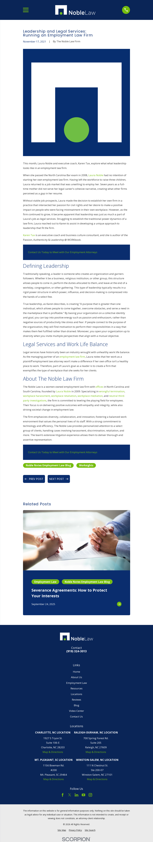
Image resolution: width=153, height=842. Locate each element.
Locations (76, 694)
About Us (76, 677)
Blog (76, 705)
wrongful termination (111, 391)
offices (99, 386)
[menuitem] (62, 830)
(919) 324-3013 (76, 651)
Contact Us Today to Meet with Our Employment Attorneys (62, 252)
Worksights (86, 465)
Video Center (76, 711)
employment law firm (72, 356)
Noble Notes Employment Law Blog (48, 465)
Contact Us (76, 716)
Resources (76, 688)
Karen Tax (29, 235)
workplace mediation (90, 396)
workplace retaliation (63, 396)
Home (76, 671)
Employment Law (76, 683)
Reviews (76, 699)
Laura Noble (95, 175)
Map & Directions (53, 752)
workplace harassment (36, 396)
